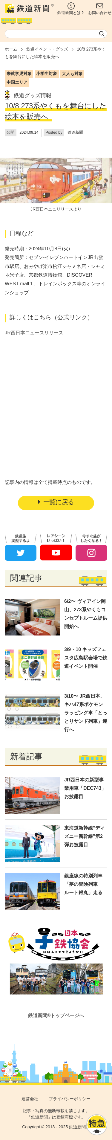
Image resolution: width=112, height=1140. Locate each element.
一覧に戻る (56, 502)
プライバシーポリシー (69, 1098)
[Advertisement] (56, 395)
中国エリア (17, 82)
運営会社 (30, 1098)
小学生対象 (46, 73)
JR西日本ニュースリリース (34, 332)
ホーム (11, 49)
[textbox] (56, 34)
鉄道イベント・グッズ (47, 49)
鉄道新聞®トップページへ (56, 1015)
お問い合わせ (99, 8)
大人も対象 (72, 73)
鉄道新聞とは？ (71, 8)
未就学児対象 (19, 73)
